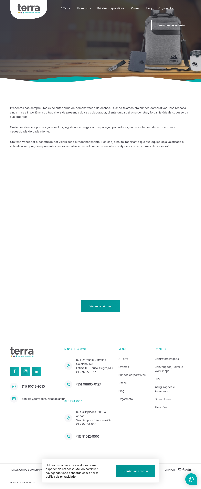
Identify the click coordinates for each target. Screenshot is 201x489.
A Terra (65, 8)
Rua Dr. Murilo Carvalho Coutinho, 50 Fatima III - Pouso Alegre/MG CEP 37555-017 (88, 366)
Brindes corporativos (110, 8)
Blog (149, 8)
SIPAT (158, 379)
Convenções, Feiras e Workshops (169, 369)
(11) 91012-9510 (27, 386)
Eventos (82, 8)
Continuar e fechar (135, 471)
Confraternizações (167, 358)
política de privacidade (61, 476)
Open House (163, 399)
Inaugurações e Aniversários (165, 389)
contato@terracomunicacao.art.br (37, 399)
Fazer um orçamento (171, 25)
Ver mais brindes (100, 306)
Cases (135, 8)
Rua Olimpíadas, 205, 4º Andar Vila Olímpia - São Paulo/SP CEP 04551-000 (87, 418)
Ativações (161, 407)
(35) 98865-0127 (82, 384)
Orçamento (165, 8)
